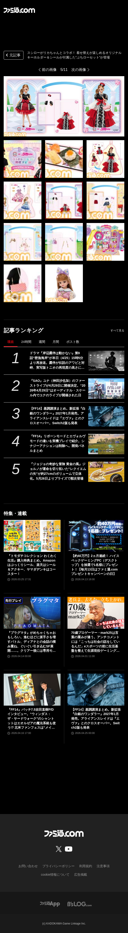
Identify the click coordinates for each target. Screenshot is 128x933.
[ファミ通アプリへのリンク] (50, 904)
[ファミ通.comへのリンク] (19, 10)
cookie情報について (55, 874)
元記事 (12, 55)
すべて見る (117, 330)
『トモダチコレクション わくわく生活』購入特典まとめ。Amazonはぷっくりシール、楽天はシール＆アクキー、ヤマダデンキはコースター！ (32, 565)
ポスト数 (72, 342)
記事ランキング (24, 330)
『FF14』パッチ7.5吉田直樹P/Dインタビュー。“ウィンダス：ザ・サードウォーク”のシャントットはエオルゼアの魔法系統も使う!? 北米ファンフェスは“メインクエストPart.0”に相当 (31, 719)
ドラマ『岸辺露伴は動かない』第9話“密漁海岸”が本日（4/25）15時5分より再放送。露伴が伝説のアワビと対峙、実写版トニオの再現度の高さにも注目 (57, 360)
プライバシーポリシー (58, 866)
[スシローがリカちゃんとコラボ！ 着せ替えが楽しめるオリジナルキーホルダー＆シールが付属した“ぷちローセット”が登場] (22, 159)
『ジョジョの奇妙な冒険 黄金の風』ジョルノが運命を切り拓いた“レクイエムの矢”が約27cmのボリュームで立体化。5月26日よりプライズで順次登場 (58, 471)
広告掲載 (80, 874)
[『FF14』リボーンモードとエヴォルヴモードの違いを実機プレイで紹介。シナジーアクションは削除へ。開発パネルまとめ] (106, 444)
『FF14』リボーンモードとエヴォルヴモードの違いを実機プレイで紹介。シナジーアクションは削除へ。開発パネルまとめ (58, 443)
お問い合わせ (28, 866)
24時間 (26, 342)
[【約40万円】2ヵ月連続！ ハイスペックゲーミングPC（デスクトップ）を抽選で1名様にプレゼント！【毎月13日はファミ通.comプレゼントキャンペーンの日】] (95, 536)
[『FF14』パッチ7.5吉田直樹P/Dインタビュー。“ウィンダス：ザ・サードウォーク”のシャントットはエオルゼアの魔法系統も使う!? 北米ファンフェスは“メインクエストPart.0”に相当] (32, 690)
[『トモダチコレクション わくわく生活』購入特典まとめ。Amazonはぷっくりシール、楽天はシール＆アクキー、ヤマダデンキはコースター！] (32, 536)
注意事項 (103, 866)
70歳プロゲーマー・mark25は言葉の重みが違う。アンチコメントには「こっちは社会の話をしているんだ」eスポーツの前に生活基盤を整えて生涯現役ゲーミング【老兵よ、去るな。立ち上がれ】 (95, 642)
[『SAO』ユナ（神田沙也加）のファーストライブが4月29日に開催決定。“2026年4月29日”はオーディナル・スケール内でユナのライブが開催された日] (106, 388)
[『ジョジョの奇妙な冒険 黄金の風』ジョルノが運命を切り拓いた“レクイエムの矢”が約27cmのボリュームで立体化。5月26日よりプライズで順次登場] (106, 472)
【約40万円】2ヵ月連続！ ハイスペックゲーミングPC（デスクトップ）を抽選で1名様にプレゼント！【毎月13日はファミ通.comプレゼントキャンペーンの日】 (95, 565)
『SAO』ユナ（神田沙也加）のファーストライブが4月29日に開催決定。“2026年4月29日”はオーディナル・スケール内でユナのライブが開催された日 (57, 388)
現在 (10, 342)
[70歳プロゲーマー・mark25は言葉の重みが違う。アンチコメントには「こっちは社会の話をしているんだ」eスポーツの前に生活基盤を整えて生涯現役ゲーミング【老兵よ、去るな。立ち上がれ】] (95, 613)
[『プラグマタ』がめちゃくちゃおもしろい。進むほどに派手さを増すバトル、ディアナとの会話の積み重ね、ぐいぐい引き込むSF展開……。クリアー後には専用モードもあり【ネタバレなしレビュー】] (32, 613)
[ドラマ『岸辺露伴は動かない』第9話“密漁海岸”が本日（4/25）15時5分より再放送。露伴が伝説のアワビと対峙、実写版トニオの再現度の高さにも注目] (106, 361)
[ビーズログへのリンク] (79, 904)
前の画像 (49, 70)
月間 (55, 342)
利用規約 (85, 866)
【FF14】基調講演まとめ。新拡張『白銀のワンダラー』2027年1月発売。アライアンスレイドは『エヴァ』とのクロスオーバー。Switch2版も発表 (58, 416)
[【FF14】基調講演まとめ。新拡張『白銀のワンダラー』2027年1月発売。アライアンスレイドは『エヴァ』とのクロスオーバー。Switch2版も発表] (106, 416)
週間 (42, 342)
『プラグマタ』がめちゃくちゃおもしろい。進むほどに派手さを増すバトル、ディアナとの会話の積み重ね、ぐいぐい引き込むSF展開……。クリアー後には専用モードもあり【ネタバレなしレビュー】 (31, 642)
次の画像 (78, 70)
